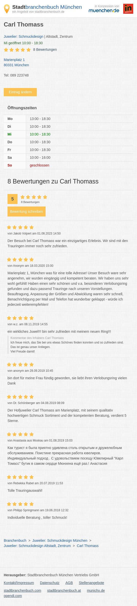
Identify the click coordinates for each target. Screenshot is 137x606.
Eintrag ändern (20, 92)
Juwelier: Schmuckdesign (23, 36)
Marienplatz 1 (66, 63)
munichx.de (96, 590)
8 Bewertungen (45, 50)
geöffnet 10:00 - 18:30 (23, 43)
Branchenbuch (15, 540)
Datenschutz (50, 583)
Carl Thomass (88, 546)
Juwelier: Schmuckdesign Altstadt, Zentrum (37, 546)
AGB (69, 583)
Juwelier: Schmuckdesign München (59, 540)
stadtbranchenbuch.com (22, 590)
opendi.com (13, 596)
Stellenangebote (91, 583)
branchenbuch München (47, 7)
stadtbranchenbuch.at (64, 590)
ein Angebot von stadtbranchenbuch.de (38, 12)
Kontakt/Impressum (19, 583)
